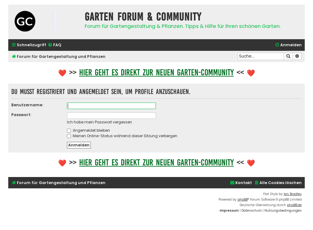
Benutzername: (27, 104)
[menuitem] (54, 45)
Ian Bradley (293, 194)
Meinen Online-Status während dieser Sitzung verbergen (122, 135)
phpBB (243, 199)
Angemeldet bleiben (88, 130)
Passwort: (21, 114)
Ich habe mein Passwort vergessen (99, 122)
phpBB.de (294, 205)
